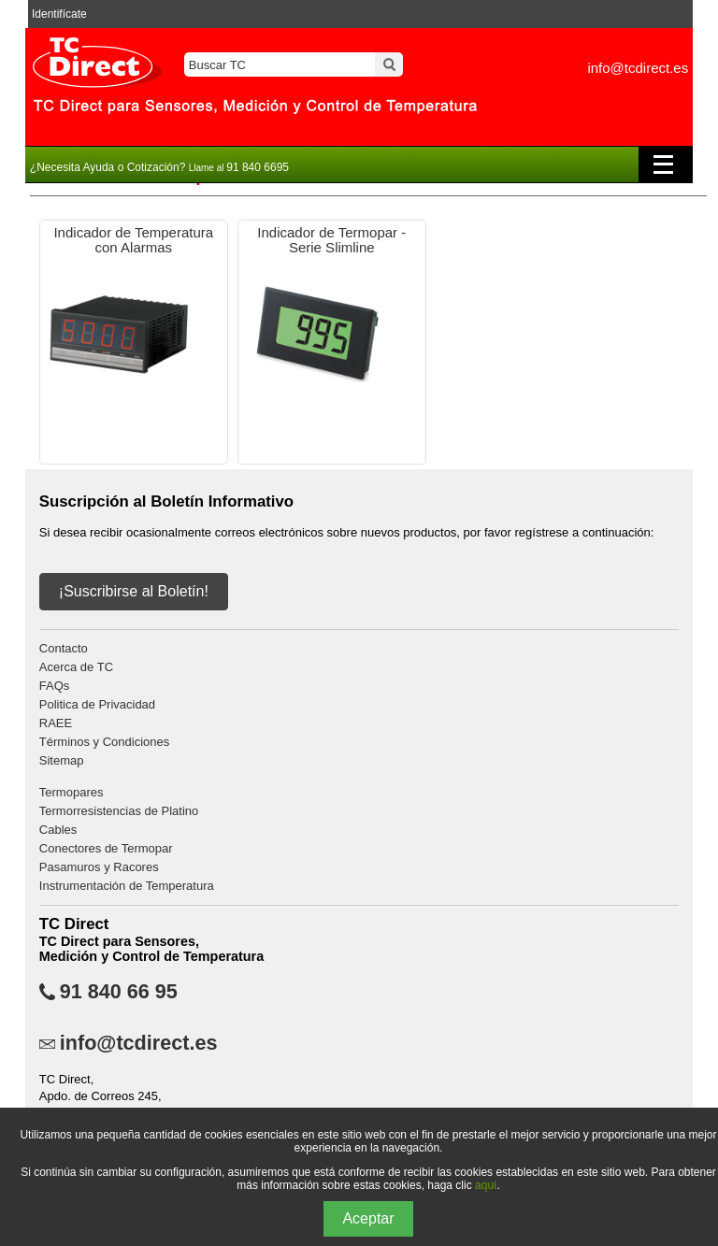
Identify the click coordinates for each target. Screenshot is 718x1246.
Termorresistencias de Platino (119, 811)
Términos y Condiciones (104, 742)
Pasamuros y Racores (99, 867)
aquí (485, 1185)
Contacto (63, 648)
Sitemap (61, 760)
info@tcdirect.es (637, 68)
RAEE (55, 723)
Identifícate (59, 14)
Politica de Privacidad (97, 704)
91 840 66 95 (119, 991)
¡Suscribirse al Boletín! (133, 591)
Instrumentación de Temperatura (126, 886)
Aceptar (368, 1218)
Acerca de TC (76, 667)
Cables (58, 830)
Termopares (71, 792)
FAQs (54, 686)
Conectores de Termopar (106, 848)
